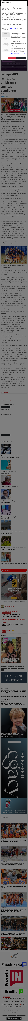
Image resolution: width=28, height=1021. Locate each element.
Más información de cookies (18, 54)
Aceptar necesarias (21, 57)
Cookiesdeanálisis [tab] (5, 39)
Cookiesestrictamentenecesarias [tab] (5, 35)
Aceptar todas (12, 57)
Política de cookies (12, 28)
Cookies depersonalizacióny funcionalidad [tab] (6, 44)
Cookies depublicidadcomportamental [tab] (6, 49)
